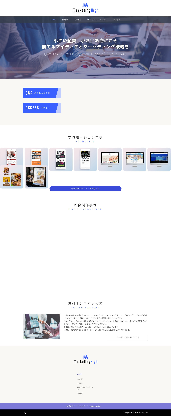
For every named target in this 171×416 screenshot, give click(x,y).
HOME (53, 20)
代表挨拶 (65, 20)
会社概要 (78, 20)
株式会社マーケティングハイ (139, 412)
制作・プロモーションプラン (97, 20)
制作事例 (117, 20)
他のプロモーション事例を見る (85, 189)
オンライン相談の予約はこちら (127, 337)
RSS (24, 412)
